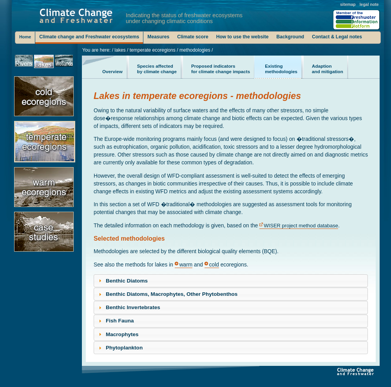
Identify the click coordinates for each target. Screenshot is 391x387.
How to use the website (242, 37)
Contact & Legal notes (337, 37)
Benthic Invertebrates (133, 307)
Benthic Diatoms (127, 281)
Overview (112, 68)
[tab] (231, 280)
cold (214, 265)
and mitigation (327, 68)
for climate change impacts (220, 68)
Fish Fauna (120, 321)
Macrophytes (122, 334)
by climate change (157, 68)
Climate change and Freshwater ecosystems (89, 37)
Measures (158, 37)
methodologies (281, 68)
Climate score (192, 37)
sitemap (348, 4)
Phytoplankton (124, 348)
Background (290, 37)
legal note (369, 4)
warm (186, 265)
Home (25, 36)
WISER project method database (301, 226)
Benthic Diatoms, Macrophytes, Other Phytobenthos (171, 294)
